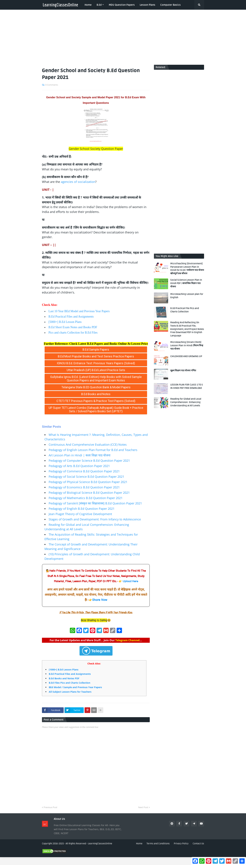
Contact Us (198, 843)
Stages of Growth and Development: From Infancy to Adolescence (95, 519)
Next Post (143, 807)
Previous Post (50, 807)
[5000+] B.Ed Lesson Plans (65, 322)
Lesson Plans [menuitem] (147, 4)
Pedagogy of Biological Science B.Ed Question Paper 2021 (89, 493)
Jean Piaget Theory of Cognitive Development (80, 514)
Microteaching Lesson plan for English (186, 296)
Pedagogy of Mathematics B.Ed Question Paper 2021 (85, 498)
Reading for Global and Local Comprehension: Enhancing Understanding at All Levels (185, 402)
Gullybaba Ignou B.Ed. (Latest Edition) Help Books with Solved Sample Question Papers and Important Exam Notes (96, 378)
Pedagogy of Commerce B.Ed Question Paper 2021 (84, 471)
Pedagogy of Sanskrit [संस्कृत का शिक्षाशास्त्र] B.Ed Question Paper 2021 (95, 503)
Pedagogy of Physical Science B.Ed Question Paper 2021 (88, 482)
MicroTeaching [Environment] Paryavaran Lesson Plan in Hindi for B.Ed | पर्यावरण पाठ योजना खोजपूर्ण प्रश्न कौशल (187, 268)
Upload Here (130, 581)
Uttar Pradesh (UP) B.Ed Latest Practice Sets (96, 370)
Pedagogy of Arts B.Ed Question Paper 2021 (79, 466)
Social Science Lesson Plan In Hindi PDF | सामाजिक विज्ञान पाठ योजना (186, 283)
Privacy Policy (181, 843)
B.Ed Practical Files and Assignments (71, 316)
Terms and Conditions (158, 843)
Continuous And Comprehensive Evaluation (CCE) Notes (88, 445)
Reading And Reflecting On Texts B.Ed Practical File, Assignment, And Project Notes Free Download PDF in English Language (187, 329)
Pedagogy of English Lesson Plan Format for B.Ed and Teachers (93, 450)
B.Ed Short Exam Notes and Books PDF (72, 327)
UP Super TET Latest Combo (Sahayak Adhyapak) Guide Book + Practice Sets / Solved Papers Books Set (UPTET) (96, 409)
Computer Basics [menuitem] (170, 4)
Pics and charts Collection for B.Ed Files (72, 332)
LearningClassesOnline (58, 417)
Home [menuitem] (88, 4)
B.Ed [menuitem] (99, 4)
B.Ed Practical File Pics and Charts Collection (184, 310)
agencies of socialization (78, 182)
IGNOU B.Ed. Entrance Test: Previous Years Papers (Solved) (96, 363)
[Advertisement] (123, 37)
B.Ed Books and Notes (95, 394)
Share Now (99, 600)
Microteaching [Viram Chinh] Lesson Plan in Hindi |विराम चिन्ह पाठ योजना (186, 345)
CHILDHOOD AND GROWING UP (186, 356)
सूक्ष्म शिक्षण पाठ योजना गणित (183, 370)
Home (139, 843)
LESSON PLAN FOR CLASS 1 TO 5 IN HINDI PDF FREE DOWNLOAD (186, 386)
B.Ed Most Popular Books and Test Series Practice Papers (96, 356)
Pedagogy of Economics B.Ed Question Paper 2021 (84, 487)
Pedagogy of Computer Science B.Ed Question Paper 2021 (89, 461)
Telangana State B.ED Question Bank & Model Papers (96, 387)
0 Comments (51, 84)
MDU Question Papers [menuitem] (122, 4)
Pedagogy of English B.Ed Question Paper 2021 (81, 509)
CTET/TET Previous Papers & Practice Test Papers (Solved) (95, 401)
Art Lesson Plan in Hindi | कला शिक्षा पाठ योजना (79, 455)
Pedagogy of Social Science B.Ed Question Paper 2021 (86, 477)
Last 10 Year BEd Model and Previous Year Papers (79, 311)
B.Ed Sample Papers (96, 349)
